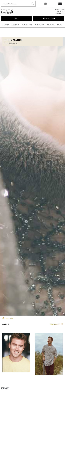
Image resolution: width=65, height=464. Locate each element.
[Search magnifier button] (32, 3)
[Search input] (16, 4)
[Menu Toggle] (60, 3)
